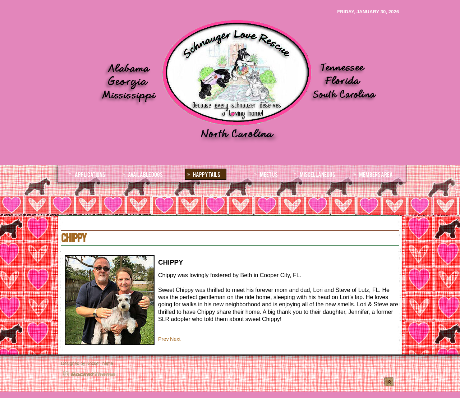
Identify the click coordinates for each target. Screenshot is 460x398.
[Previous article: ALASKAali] (163, 339)
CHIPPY (73, 237)
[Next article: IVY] (175, 339)
